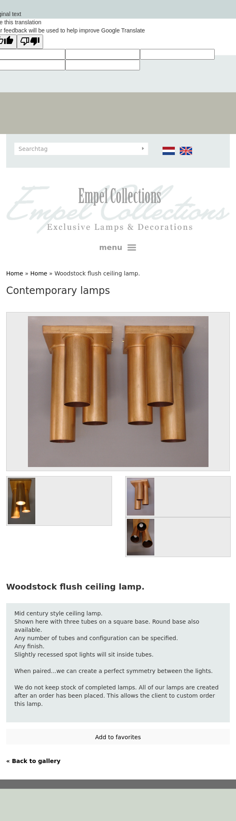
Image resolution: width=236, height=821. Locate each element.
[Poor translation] (30, 42)
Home (14, 273)
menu (118, 247)
